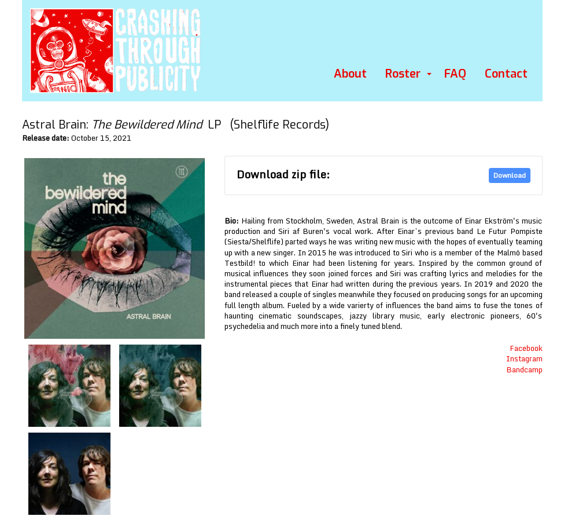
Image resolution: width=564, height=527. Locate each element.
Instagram (524, 358)
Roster (403, 74)
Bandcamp (524, 369)
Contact (506, 74)
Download (509, 175)
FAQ (455, 74)
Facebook (526, 348)
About (350, 74)
